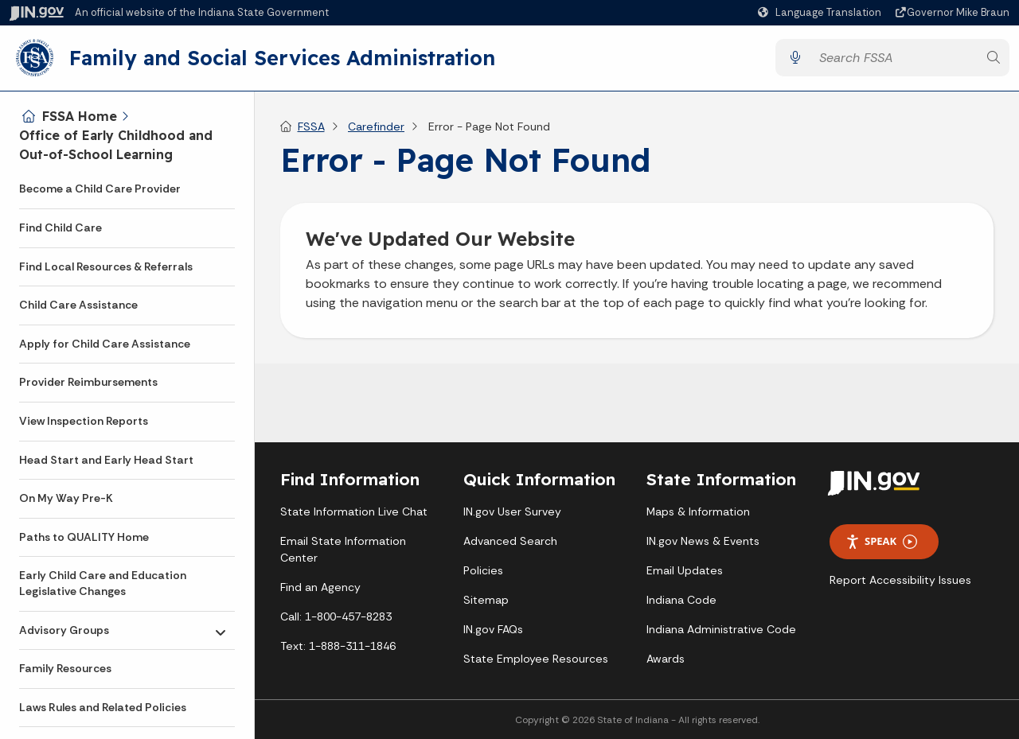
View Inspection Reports (83, 421)
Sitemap (486, 601)
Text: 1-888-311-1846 (338, 647)
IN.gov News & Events (702, 542)
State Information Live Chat (354, 513)
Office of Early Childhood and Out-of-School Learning (116, 144)
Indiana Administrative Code (721, 631)
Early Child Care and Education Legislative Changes (102, 583)
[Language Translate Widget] (821, 12)
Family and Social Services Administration (282, 58)
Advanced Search (510, 542)
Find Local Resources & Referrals (106, 266)
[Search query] (894, 58)
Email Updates (684, 572)
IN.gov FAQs (493, 631)
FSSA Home (79, 116)
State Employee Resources (535, 660)
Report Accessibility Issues (900, 581)
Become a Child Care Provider (100, 188)
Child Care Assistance (78, 305)
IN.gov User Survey (512, 513)
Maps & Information (698, 513)
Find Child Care (60, 227)
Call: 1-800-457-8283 (336, 618)
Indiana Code (681, 601)
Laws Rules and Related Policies (102, 707)
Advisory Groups (64, 630)
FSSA (311, 127)
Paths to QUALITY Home (84, 537)
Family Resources (65, 668)
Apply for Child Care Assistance (104, 343)
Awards (665, 660)
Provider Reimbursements (88, 382)
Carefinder (376, 127)
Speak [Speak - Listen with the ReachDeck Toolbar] (881, 542)
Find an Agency (320, 588)
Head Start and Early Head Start (106, 460)
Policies (483, 572)
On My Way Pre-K (66, 498)
